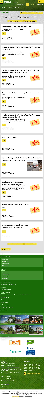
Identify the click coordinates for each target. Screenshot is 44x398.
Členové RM (5, 272)
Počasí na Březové (39, 4)
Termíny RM (5, 274)
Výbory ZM (5, 265)
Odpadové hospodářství (17, 17)
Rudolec (18, 317)
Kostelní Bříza (34, 317)
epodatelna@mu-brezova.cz (13, 367)
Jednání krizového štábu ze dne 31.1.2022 (15, 205)
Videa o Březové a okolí (6, 289)
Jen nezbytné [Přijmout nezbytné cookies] (22, 396)
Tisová (32, 327)
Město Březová (9, 7)
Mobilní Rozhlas (4, 310)
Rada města (3, 269)
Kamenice (5, 317)
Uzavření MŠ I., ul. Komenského (13, 182)
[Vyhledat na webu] (21, 4)
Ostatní (27, 17)
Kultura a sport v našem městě (20, 16)
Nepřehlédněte (6, 17)
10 (22, 21)
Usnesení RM (5, 276)
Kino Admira (8, 16)
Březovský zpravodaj (5, 292)
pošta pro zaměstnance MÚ (33, 373)
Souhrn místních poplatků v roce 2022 (15, 225)
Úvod (2, 7)
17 (30, 21)
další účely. (26, 392)
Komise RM (5, 278)
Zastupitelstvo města (5, 256)
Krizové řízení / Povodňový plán (8, 284)
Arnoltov (4, 327)
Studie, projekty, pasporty (7, 307)
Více (4, 33)
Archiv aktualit (5, 249)
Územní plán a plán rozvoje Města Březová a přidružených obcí (15, 294)
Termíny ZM (5, 261)
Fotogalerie (3, 287)
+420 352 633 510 (11, 365)
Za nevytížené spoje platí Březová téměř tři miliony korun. (21, 158)
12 (25, 21)
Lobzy (17, 327)
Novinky (3, 253)
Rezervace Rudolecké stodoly (6, 337)
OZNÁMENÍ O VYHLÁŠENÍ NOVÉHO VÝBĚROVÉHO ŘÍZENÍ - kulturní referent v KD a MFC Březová (21, 71)
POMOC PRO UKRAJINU (9, 137)
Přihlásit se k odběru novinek (34, 12)
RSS (22, 12)
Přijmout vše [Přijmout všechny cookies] (15, 396)
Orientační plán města (6, 282)
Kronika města (4, 302)
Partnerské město (5, 297)
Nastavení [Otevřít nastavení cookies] (29, 396)
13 (27, 21)
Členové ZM (5, 259)
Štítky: (2, 16)
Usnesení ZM (5, 263)
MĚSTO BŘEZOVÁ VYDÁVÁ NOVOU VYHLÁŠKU (16, 27)
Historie (2, 299)
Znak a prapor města (5, 305)
